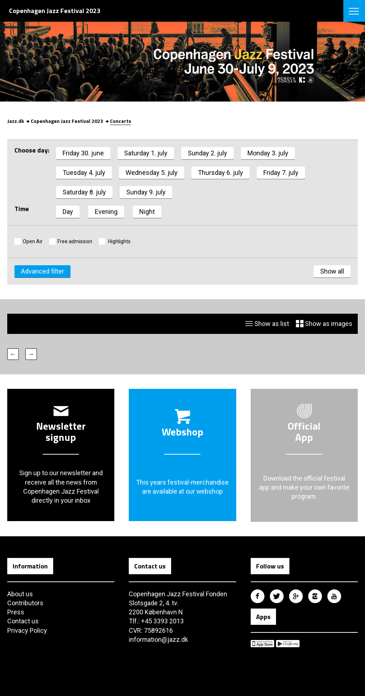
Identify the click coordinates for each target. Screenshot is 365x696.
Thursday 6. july (220, 172)
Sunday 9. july (146, 192)
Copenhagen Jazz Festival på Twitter (277, 596)
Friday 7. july (280, 172)
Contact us (23, 621)
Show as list (267, 324)
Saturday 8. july (84, 192)
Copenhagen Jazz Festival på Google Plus (296, 596)
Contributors (25, 603)
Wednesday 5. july (152, 172)
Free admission (75, 241)
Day (68, 211)
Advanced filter (42, 271)
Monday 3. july (267, 153)
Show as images (324, 324)
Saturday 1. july (145, 153)
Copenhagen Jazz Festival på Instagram (315, 596)
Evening (106, 211)
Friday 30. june (83, 153)
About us (20, 594)
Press (15, 612)
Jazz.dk (15, 121)
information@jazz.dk (158, 639)
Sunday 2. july (207, 153)
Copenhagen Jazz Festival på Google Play (288, 643)
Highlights (119, 241)
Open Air (33, 241)
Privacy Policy (27, 630)
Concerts (120, 121)
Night (147, 211)
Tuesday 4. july (84, 172)
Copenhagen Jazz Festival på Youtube (334, 596)
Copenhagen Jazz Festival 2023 (67, 121)
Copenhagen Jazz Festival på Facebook (257, 596)
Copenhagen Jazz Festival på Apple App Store (262, 643)
